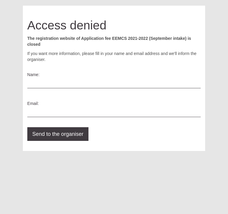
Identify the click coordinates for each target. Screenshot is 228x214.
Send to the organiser (57, 134)
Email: (33, 103)
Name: (33, 74)
